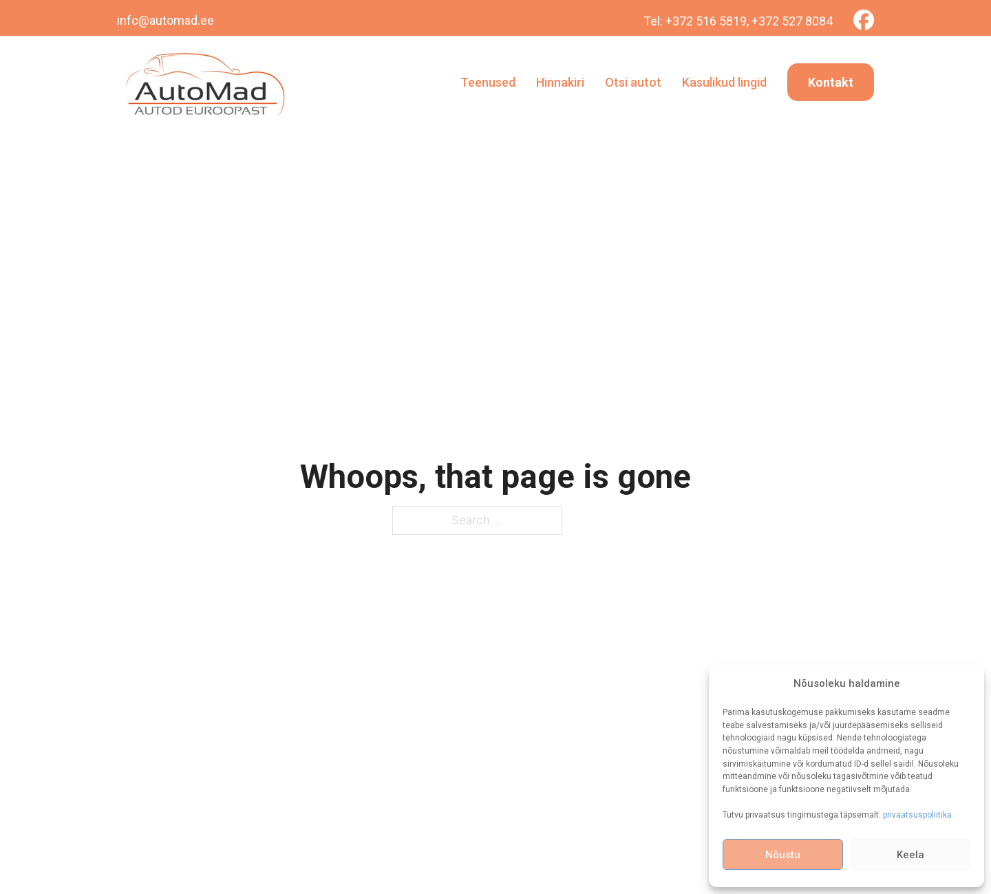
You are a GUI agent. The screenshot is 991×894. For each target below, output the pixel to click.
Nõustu (782, 855)
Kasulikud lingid (724, 82)
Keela (910, 855)
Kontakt (830, 82)
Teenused (487, 82)
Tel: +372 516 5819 (695, 21)
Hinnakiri (560, 82)
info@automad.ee (165, 20)
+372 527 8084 (792, 21)
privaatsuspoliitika (917, 815)
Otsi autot (633, 82)
